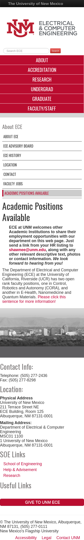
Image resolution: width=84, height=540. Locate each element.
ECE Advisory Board (18, 146)
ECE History (12, 155)
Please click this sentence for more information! (34, 299)
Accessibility (26, 538)
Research (42, 79)
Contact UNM (68, 538)
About (42, 60)
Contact (9, 174)
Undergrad (42, 89)
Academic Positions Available (26, 193)
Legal (46, 538)
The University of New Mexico (35, 3)
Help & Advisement (20, 469)
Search (55, 50)
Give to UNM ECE (42, 502)
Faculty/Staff (42, 108)
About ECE (10, 136)
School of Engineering (22, 464)
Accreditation (42, 69)
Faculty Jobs (13, 183)
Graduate (42, 98)
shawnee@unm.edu (27, 250)
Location (10, 165)
